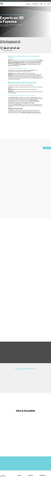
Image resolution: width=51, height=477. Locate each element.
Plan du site (30, 464)
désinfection (2, 26)
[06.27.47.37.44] (1, 49)
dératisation (11, 25)
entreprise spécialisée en (25, 59)
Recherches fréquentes (32, 462)
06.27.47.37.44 (11, 48)
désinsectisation (18, 25)
